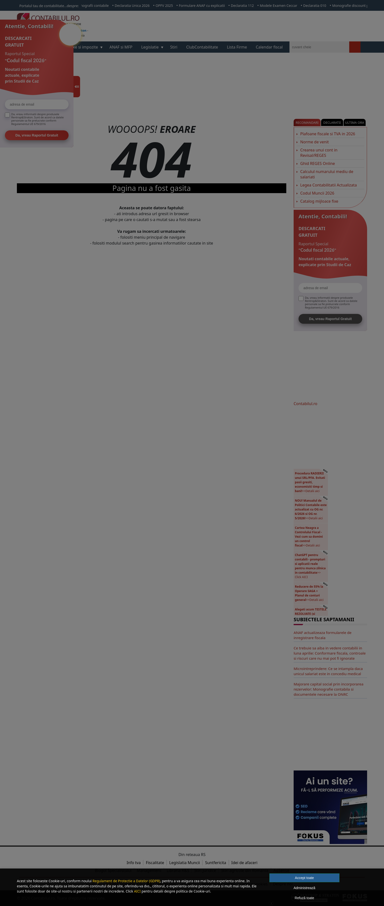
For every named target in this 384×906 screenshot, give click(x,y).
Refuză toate (304, 898)
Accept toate (304, 878)
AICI (137, 891)
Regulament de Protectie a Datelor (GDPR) (126, 881)
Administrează (304, 888)
